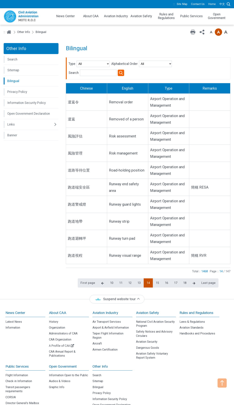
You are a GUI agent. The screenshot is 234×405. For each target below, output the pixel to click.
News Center (15, 299)
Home (212, 4)
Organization (57, 313)
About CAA (57, 299)
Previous (102, 269)
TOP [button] (222, 383)
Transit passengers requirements (17, 375)
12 (130, 269)
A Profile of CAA (59, 331)
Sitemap (98, 367)
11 (120, 269)
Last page (208, 269)
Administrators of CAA (63, 319)
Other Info (23, 32)
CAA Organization (60, 325)
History (53, 308)
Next (194, 269)
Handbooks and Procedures (197, 319)
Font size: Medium (218, 32)
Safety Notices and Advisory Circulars (154, 320)
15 (157, 269)
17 (175, 269)
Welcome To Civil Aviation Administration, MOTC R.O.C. (27, 16)
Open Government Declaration (112, 391)
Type (72, 64)
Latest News (13, 308)
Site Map (182, 4)
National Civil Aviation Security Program (155, 310)
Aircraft (97, 329)
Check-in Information (18, 367)
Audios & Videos (59, 367)
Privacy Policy (102, 379)
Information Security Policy (110, 385)
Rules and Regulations (196, 299)
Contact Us (198, 4)
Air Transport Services (107, 308)
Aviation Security (146, 327)
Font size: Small (211, 32)
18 (184, 269)
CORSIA (10, 383)
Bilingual (98, 373)
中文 (222, 4)
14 (148, 269)
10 (111, 269)
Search (228, 4)
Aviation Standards (191, 313)
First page (87, 269)
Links (96, 397)
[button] (31, 59)
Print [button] (193, 32)
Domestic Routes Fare (19, 395)
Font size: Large (225, 32)
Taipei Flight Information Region (108, 321)
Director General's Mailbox (22, 389)
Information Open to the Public (68, 361)
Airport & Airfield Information (111, 313)
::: (174, 4)
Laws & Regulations (192, 308)
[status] (117, 285)
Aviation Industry (105, 299)
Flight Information (16, 361)
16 (166, 269)
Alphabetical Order (124, 64)
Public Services (17, 352)
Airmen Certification (105, 335)
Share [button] (202, 32)
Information (12, 313)
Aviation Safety (147, 299)
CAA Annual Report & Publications (62, 339)
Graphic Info (56, 373)
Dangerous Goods (147, 334)
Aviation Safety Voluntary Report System (152, 341)
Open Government (63, 352)
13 (139, 269)
